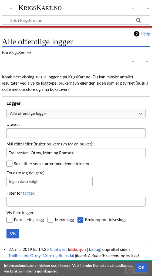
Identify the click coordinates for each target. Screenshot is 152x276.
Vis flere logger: (20, 212)
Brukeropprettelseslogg (106, 219)
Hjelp (145, 33)
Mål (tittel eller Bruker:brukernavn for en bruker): (49, 143)
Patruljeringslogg (29, 219)
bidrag (94, 249)
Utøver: (13, 124)
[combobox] (76, 113)
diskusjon (77, 249)
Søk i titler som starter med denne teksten (51, 163)
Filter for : (20, 193)
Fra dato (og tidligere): (25, 172)
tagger (28, 193)
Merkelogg (64, 219)
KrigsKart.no (40, 7)
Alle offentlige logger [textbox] (28, 113)
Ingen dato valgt (23, 181)
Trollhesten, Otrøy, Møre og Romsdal (41, 255)
